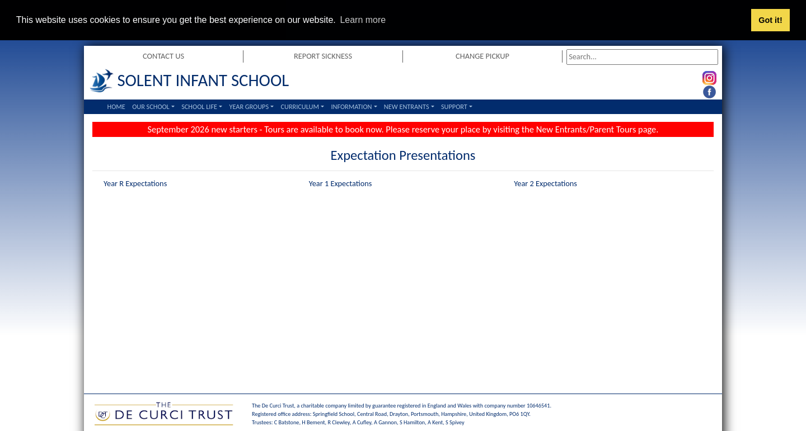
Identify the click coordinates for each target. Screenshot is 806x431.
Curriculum (299, 106)
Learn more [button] (363, 20)
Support (454, 106)
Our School (151, 106)
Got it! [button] (770, 20)
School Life (199, 106)
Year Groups (249, 106)
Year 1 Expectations (340, 183)
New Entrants (406, 106)
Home (116, 106)
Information (351, 106)
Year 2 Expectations (545, 183)
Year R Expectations (135, 183)
